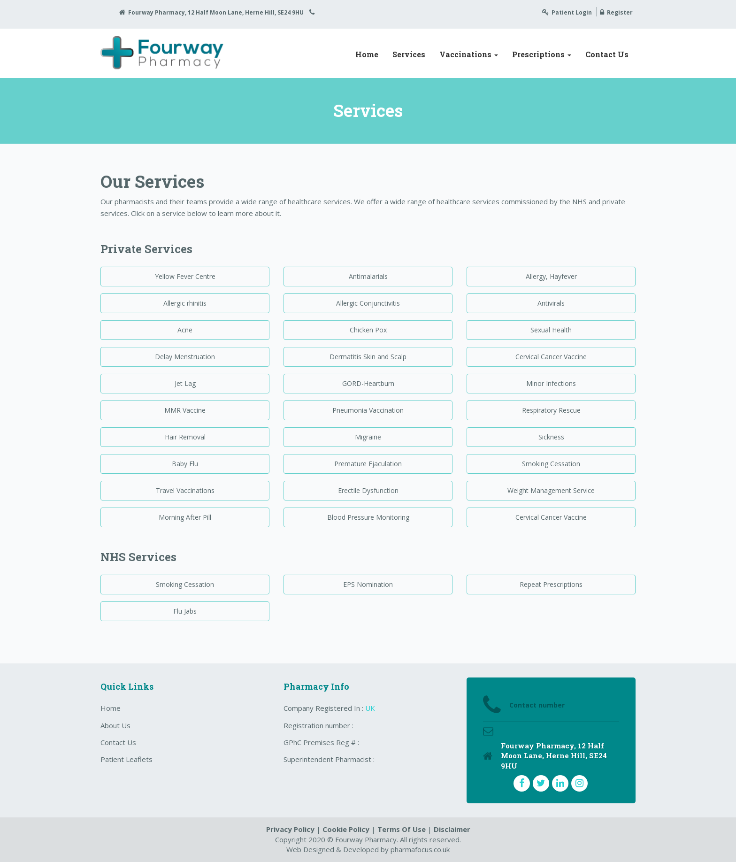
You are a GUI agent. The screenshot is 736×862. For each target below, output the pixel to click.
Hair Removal (185, 436)
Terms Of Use (401, 829)
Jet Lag (185, 383)
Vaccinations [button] (468, 54)
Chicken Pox (368, 329)
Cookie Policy (345, 829)
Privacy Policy (290, 829)
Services (408, 54)
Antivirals (551, 303)
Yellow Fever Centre (185, 276)
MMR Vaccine (185, 410)
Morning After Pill (185, 517)
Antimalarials (368, 276)
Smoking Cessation (551, 463)
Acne (184, 329)
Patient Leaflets (126, 759)
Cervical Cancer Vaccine (551, 356)
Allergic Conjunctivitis (368, 303)
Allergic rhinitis (185, 303)
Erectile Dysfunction (368, 490)
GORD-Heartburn (368, 383)
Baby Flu (185, 463)
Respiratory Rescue (551, 410)
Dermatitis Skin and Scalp (368, 356)
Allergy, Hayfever (551, 276)
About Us (115, 725)
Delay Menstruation (185, 356)
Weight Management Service (551, 490)
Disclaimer (452, 829)
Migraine (368, 436)
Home (366, 54)
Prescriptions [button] (541, 54)
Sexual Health (551, 329)
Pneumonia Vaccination (368, 410)
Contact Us (607, 54)
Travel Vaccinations (185, 490)
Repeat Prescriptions (551, 584)
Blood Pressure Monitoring (368, 517)
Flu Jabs (185, 611)
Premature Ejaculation (368, 463)
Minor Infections (551, 383)
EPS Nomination (368, 584)
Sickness (551, 436)
